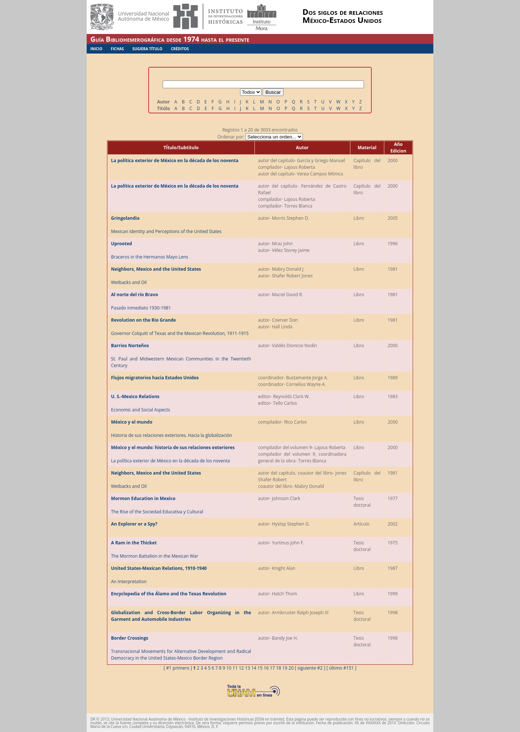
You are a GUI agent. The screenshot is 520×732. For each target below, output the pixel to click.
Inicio (96, 48)
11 (235, 668)
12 (241, 668)
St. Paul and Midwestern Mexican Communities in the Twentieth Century (181, 355)
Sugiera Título (147, 48)
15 (260, 668)
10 (229, 668)
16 (266, 668)
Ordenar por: (259, 137)
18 (278, 668)
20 (291, 668)
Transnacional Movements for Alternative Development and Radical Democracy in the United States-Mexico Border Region (181, 648)
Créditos (180, 48)
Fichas (117, 48)
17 (272, 668)
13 (247, 668)
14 (253, 668)
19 (284, 668)
